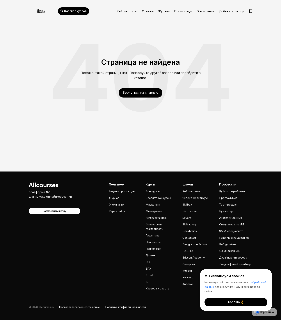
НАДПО (187, 251)
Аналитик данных (230, 218)
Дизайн (150, 255)
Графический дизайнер (234, 237)
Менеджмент (155, 211)
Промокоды (183, 11)
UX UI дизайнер (229, 251)
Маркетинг (153, 204)
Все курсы (153, 191)
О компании (205, 11)
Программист (228, 198)
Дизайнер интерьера (233, 257)
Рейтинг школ (127, 11)
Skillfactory (189, 224)
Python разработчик (232, 191)
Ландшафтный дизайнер (235, 264)
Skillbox (187, 204)
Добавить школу (231, 11)
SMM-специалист (231, 231)
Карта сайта (117, 211)
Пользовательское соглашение (79, 307)
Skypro (186, 218)
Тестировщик (228, 204)
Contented (189, 237)
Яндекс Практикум (195, 198)
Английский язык (156, 218)
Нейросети (153, 242)
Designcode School (194, 244)
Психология (153, 248)
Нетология (189, 211)
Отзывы (148, 11)
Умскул (187, 271)
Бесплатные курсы (158, 198)
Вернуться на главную (140, 92)
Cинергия (188, 264)
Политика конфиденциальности (125, 307)
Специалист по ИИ (231, 224)
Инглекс (187, 277)
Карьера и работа (157, 288)
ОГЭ (148, 262)
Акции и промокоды (122, 191)
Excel (149, 275)
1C (147, 282)
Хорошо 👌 (236, 302)
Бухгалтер (226, 211)
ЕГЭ (148, 268)
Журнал (164, 11)
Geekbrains (189, 231)
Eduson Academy (193, 257)
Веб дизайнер (228, 244)
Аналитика (152, 235)
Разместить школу (54, 211)
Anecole (187, 284)
